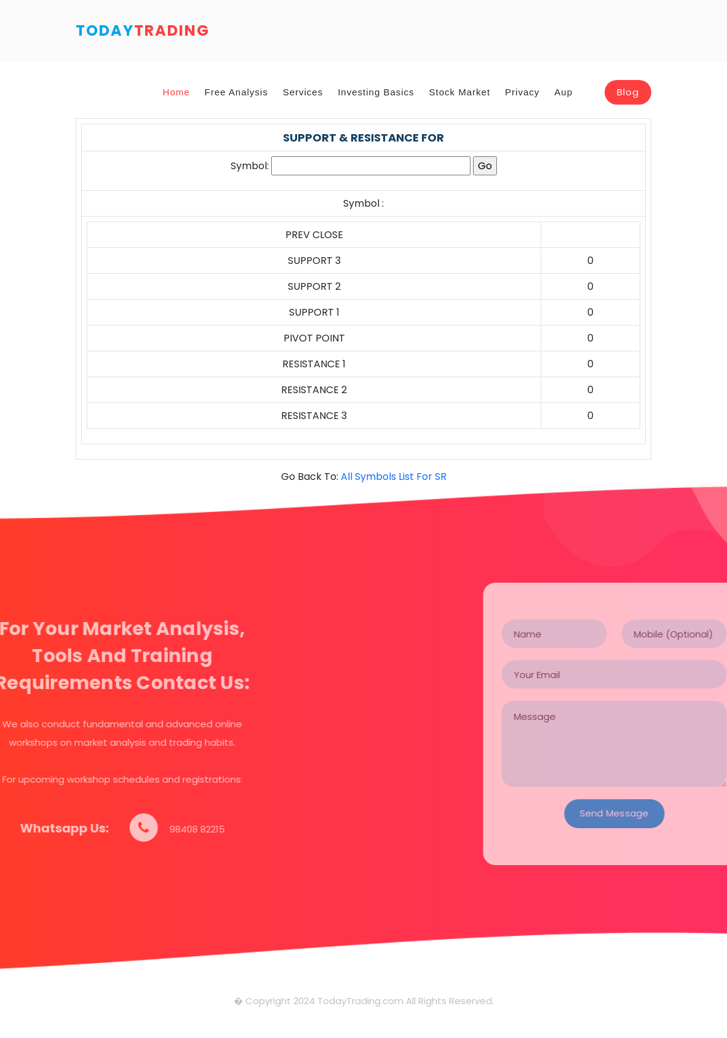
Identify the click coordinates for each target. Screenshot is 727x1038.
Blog (628, 92)
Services (303, 92)
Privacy (522, 92)
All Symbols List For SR (394, 476)
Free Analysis (236, 92)
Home (176, 92)
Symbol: (250, 166)
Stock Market (460, 92)
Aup (563, 92)
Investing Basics (376, 92)
